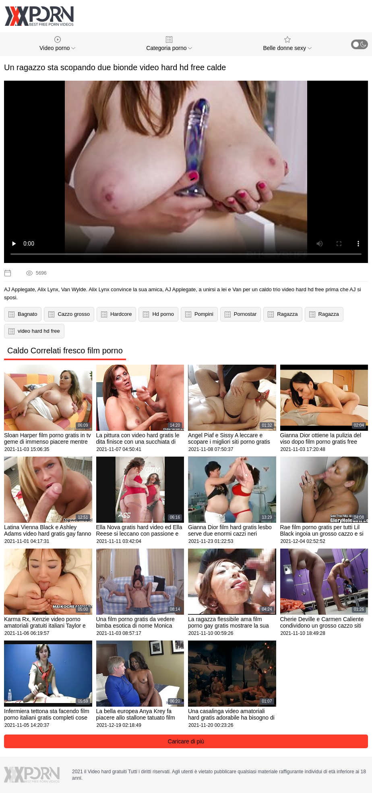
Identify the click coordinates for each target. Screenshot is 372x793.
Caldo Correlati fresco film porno (65, 350)
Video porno (57, 43)
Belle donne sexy (287, 43)
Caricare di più (186, 741)
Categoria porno (169, 43)
